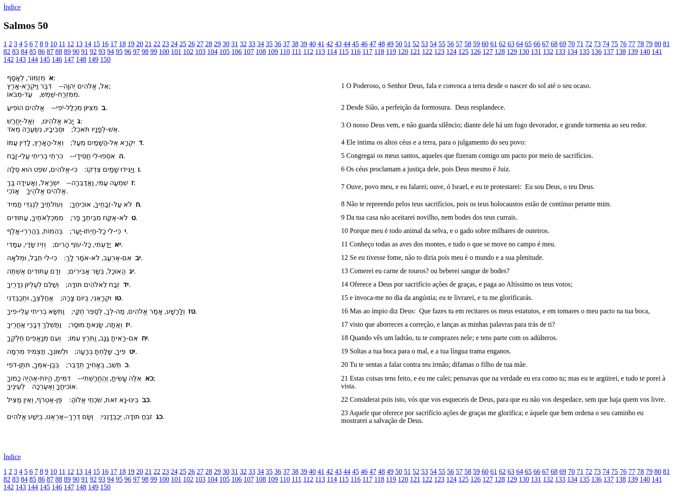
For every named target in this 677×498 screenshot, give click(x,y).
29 (217, 43)
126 (475, 51)
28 (208, 43)
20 (139, 43)
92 (93, 51)
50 (398, 43)
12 (70, 43)
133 (560, 51)
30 (225, 43)
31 (234, 43)
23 (165, 43)
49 (389, 43)
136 (596, 51)
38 (294, 43)
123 (439, 51)
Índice (12, 7)
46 (364, 43)
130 (524, 51)
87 (50, 51)
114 (332, 51)
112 (308, 51)
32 (243, 43)
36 (277, 43)
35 (269, 43)
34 (260, 43)
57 (459, 43)
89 (67, 51)
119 (391, 51)
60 (484, 43)
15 (96, 43)
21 (148, 43)
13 (79, 43)
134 (572, 51)
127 (487, 51)
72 (588, 43)
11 (62, 43)
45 (355, 43)
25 (182, 43)
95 (119, 51)
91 (84, 51)
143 (21, 59)
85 (32, 51)
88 (58, 51)
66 (536, 43)
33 (251, 43)
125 (463, 51)
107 (249, 51)
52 (415, 43)
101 (176, 51)
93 (101, 51)
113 (320, 51)
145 (45, 59)
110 (285, 51)
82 (6, 51)
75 (614, 43)
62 (502, 43)
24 (174, 43)
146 (57, 59)
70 (571, 43)
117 (367, 51)
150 (105, 59)
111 (296, 51)
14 (87, 43)
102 (188, 51)
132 (548, 51)
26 (191, 43)
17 (113, 43)
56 (450, 43)
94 (110, 51)
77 (631, 43)
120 (403, 51)
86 (41, 51)
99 (153, 51)
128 (499, 51)
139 (632, 51)
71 (579, 43)
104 (212, 51)
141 (657, 51)
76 (623, 43)
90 (76, 51)
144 (33, 59)
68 (553, 43)
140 (644, 51)
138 (620, 51)
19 (130, 43)
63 (510, 43)
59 (476, 43)
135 (584, 51)
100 (164, 51)
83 (15, 51)
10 (53, 43)
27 (199, 43)
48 (381, 43)
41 (320, 43)
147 (69, 59)
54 (433, 43)
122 (427, 51)
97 (136, 51)
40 (312, 43)
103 (200, 51)
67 (545, 43)
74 (605, 43)
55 (441, 43)
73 (597, 43)
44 (346, 43)
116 (356, 51)
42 (329, 43)
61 (493, 43)
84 (24, 51)
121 (415, 51)
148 (81, 59)
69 (562, 43)
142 (8, 59)
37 (286, 43)
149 (93, 59)
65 (528, 43)
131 (536, 51)
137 (608, 51)
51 (407, 43)
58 (467, 43)
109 (273, 51)
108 (261, 51)
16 (104, 43)
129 (511, 51)
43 (338, 43)
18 (122, 43)
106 (236, 51)
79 (648, 43)
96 (127, 51)
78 (640, 43)
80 (657, 43)
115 (343, 51)
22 (156, 43)
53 (424, 43)
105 (224, 51)
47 (372, 43)
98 (145, 51)
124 (451, 51)
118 (379, 51)
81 (666, 43)
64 (519, 43)
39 (303, 43)
